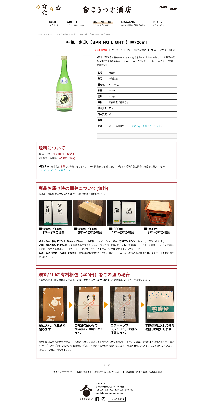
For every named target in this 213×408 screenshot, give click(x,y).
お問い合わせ (116, 399)
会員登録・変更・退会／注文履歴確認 (144, 372)
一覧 (106, 365)
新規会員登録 (100, 50)
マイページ (117, 50)
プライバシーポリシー (61, 372)
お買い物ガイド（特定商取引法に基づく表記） (99, 372)
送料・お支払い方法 (136, 50)
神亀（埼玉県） (71, 34)
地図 (122, 386)
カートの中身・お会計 (163, 50)
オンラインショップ (54, 34)
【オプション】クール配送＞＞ (54, 170)
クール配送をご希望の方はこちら (144, 126)
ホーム (41, 34)
